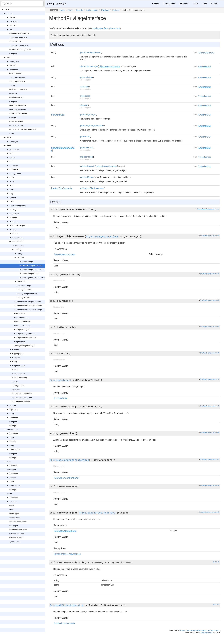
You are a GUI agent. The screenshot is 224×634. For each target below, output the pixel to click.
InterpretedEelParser (17, 105)
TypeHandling (15, 542)
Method (20, 257)
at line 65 (216, 353)
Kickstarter (11, 470)
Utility (11, 133)
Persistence (14, 213)
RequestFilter (19, 342)
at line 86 (216, 432)
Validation (14, 69)
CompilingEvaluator (17, 81)
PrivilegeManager (21, 330)
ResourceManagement (19, 225)
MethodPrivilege (26, 261)
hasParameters (86, 157)
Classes (155, 4)
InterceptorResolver (22, 326)
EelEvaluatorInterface (18, 89)
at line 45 (216, 235)
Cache (10, 13)
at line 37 (216, 604)
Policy (14, 362)
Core (12, 177)
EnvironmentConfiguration (20, 49)
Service (13, 442)
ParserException (16, 121)
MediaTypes (14, 514)
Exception (14, 21)
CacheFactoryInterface (18, 45)
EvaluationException (17, 97)
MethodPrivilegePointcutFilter (31, 269)
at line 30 (216, 562)
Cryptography (17, 354)
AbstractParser (15, 73)
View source (114, 28)
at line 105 (215, 512)
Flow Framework (56, 3)
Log (11, 193)
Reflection (14, 221)
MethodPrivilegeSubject (29, 273)
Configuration (15, 173)
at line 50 (216, 273)
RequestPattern (18, 366)
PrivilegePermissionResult (25, 338)
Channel (15, 350)
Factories (13, 466)
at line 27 (216, 209)
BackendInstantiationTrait (19, 33)
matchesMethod (87, 177)
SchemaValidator (16, 538)
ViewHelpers (15, 450)
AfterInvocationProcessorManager (28, 309)
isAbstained (85, 96)
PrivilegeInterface (24, 289)
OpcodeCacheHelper (17, 522)
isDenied (83, 105)
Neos (7, 9)
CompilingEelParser (17, 77)
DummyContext (18, 386)
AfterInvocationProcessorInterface (28, 305)
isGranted (84, 86)
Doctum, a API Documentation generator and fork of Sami (199, 630)
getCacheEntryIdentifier (90, 52)
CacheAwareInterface (18, 37)
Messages (14, 141)
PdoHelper (13, 526)
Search (214, 4)
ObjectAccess (14, 518)
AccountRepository (19, 378)
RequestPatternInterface (22, 394)
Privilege (18, 249)
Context (12, 85)
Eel (8, 57)
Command (14, 165)
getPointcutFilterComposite (92, 188)
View (12, 446)
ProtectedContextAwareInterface (22, 129)
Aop (11, 153)
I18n (11, 189)
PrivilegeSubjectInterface (27, 293)
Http (11, 185)
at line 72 (216, 379)
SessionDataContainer (21, 402)
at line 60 (216, 326)
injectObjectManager (89, 66)
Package (12, 117)
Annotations (15, 149)
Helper (12, 65)
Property (13, 217)
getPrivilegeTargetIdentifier (91, 125)
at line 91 (216, 459)
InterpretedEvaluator (17, 109)
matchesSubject (87, 166)
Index (204, 4)
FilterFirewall (19, 313)
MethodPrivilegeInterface (30, 265)
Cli (11, 161)
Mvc (11, 201)
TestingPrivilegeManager (24, 346)
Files (11, 510)
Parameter (21, 281)
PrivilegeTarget (23, 297)
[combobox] (22, 3)
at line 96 (216, 485)
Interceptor (19, 245)
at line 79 (216, 406)
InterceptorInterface (22, 322)
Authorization (17, 241)
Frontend (13, 25)
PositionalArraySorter (18, 530)
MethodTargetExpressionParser (32, 277)
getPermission (86, 77)
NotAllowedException (18, 113)
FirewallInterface (21, 317)
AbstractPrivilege (24, 285)
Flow (9, 145)
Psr (11, 29)
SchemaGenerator (16, 534)
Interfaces (184, 4)
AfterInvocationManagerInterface (27, 301)
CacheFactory (15, 41)
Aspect (15, 233)
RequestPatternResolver (22, 398)
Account (15, 370)
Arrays (12, 506)
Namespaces (169, 4)
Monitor (13, 197)
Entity (19, 253)
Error (9, 137)
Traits (195, 4)
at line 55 (216, 300)
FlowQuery (14, 61)
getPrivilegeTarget (88, 114)
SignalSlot (14, 410)
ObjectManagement (18, 205)
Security (13, 229)
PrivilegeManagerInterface (25, 334)
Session (13, 406)
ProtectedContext (16, 125)
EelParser (13, 93)
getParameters (86, 147)
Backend (13, 17)
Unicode (13, 502)
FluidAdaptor (12, 430)
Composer (14, 169)
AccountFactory (18, 374)
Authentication (18, 237)
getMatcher (85, 136)
